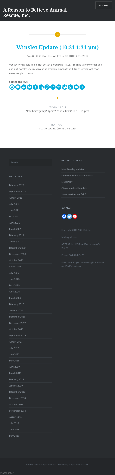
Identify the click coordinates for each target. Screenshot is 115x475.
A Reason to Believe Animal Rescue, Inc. (35, 12)
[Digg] (58, 87)
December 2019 (17, 316)
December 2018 (17, 391)
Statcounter (7, 472)
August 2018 (15, 416)
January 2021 (16, 241)
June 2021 (14, 210)
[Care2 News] (64, 87)
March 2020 (15, 298)
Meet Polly (66, 181)
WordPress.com (80, 464)
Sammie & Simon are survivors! (77, 175)
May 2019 (14, 360)
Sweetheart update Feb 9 (73, 194)
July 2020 (14, 272)
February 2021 (16, 235)
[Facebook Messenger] (18, 87)
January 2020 (16, 310)
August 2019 (15, 341)
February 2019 (16, 379)
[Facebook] (12, 87)
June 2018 (14, 429)
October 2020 (16, 260)
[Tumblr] (35, 87)
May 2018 (14, 435)
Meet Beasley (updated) (73, 169)
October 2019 (16, 329)
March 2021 (15, 229)
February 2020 (16, 304)
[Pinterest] (47, 87)
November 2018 (17, 398)
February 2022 (16, 185)
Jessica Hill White (49, 56)
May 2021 (14, 216)
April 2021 (14, 222)
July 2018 (14, 423)
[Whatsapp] (70, 87)
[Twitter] (29, 87)
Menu (105, 5)
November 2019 (17, 323)
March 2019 (15, 373)
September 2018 (17, 410)
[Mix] (53, 87)
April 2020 (14, 291)
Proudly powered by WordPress (41, 464)
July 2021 (14, 203)
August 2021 (15, 197)
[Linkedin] (41, 87)
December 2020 (17, 247)
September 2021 (17, 191)
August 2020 (15, 266)
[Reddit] (23, 87)
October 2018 (16, 404)
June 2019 (14, 354)
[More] (82, 87)
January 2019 (16, 385)
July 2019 (14, 348)
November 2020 (17, 254)
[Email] (76, 87)
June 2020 (14, 279)
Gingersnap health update (74, 188)
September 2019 (17, 335)
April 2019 (14, 366)
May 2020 (14, 285)
